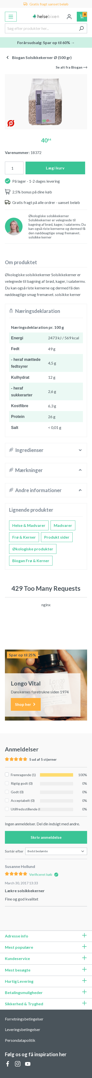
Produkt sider (56, 537)
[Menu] (11, 17)
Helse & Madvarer (28, 525)
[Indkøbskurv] (82, 17)
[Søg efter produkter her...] (40, 28)
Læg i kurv (55, 168)
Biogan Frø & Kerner (30, 560)
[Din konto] (69, 16)
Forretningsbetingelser (24, 1019)
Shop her (26, 704)
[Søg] (81, 28)
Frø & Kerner (24, 537)
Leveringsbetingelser (22, 1029)
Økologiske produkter (32, 548)
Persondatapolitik (20, 1040)
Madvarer (63, 525)
